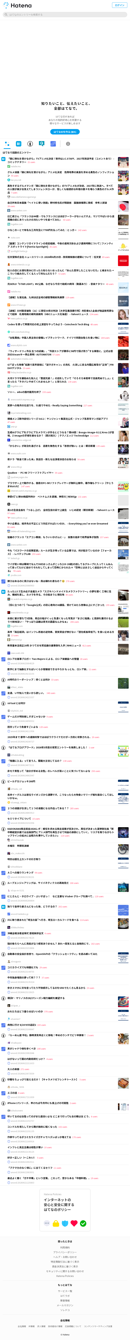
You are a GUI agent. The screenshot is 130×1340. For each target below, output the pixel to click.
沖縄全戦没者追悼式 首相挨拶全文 (25, 933)
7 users (14, 192)
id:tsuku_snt (16, 789)
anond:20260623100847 (22, 1029)
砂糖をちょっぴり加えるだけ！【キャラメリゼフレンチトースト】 (42, 1079)
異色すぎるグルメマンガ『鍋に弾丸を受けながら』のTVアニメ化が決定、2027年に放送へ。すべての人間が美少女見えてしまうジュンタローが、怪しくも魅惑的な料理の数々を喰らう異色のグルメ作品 (60, 189)
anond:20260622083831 (22, 1172)
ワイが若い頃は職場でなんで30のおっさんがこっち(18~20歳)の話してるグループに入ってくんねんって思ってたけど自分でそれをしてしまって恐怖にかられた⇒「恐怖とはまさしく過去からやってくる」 (60, 567)
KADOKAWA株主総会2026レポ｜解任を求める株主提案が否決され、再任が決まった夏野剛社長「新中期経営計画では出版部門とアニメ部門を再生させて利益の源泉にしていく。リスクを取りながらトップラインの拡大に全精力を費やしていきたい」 (60, 832)
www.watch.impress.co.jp (23, 399)
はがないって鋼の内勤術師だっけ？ (26, 1059)
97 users (11, 513)
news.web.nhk (17, 653)
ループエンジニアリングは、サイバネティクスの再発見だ (38, 883)
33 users (55, 679)
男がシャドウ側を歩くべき (21, 1048)
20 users (84, 658)
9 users (50, 716)
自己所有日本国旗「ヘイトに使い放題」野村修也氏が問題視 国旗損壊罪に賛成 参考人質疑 (57, 202)
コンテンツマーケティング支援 (98, 1326)
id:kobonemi (17, 1110)
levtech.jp (15, 558)
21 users (31, 162)
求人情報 (41, 1326)
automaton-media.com (22, 358)
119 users (70, 297)
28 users (11, 206)
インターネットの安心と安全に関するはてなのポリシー (65, 1202)
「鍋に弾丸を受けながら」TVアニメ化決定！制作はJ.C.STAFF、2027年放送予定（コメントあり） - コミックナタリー (60, 160)
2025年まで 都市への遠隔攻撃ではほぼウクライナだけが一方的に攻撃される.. (49, 737)
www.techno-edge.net (21, 440)
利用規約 (65, 1247)
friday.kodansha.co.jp (21, 372)
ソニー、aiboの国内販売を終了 (24, 392)
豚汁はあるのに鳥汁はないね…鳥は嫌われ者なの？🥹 (36, 581)
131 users (82, 496)
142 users (82, 230)
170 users (76, 1137)
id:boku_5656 (17, 1087)
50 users (66, 219)
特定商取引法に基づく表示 (65, 1261)
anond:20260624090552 (22, 721)
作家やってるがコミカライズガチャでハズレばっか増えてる (39, 1137)
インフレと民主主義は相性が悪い (25, 1147)
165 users (41, 1024)
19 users (94, 1178)
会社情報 (22, 1326)
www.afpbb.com (19, 345)
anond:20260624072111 (22, 765)
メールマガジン (65, 1305)
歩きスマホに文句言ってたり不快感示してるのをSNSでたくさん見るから (46, 987)
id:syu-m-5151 (17, 890)
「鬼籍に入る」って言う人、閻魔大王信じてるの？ (34, 760)
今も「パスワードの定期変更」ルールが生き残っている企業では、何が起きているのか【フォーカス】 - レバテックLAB (59, 552)
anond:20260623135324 (22, 982)
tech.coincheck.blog (20, 332)
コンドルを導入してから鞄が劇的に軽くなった (32, 1126)
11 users (92, 669)
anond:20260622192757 (22, 1121)
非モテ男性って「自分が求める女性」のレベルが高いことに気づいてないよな (48, 771)
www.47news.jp (18, 305)
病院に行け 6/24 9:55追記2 (21, 1024)
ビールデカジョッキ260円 (21, 781)
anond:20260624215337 (22, 697)
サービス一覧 (65, 1291)
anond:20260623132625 (22, 992)
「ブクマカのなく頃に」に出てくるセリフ (29, 1167)
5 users (83, 1079)
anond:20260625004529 (22, 663)
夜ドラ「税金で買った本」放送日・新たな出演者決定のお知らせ (41, 459)
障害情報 (65, 1300)
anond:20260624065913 (22, 812)
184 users (105, 337)
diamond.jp (16, 639)
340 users (51, 693)
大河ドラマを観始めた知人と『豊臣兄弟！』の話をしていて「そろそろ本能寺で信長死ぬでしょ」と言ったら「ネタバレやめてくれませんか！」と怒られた (60, 379)
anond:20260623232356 (22, 823)
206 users (74, 621)
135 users (100, 445)
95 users (17, 570)
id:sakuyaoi (16, 1042)
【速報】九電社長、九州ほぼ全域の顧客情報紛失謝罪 (35, 297)
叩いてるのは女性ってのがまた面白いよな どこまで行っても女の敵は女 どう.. (48, 1116)
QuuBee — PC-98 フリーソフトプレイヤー (30, 472)
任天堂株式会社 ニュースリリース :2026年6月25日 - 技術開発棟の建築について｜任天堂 (54, 257)
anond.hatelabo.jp (19, 914)
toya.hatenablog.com (21, 413)
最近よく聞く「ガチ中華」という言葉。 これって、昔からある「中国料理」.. (48, 1178)
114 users (84, 919)
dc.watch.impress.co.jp (21, 599)
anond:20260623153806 (22, 948)
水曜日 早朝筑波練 (18, 845)
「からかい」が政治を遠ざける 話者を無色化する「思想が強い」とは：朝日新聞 (51, 446)
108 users (41, 1048)
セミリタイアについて (19, 818)
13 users (14, 635)
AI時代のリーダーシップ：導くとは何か (28, 679)
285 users (74, 808)
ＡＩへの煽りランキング (20, 872)
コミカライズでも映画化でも (22, 967)
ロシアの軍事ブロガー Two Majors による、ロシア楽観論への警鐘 (43, 659)
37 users (45, 977)
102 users (62, 1126)
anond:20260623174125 (22, 937)
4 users (49, 1058)
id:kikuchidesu (17, 927)
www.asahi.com (18, 453)
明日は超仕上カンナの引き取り (24, 859)
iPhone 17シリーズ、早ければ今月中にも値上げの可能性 (38, 1103)
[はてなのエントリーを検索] (65, 14)
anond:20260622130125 (22, 1151)
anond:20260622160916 (22, 1141)
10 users (36, 818)
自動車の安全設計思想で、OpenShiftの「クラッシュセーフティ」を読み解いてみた (52, 954)
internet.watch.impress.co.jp (24, 490)
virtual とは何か (16, 703)
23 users (26, 368)
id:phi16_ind (17, 710)
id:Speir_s (15, 1005)
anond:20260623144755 (22, 971)
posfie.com (16, 575)
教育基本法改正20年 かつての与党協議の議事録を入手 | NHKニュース (44, 645)
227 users (87, 405)
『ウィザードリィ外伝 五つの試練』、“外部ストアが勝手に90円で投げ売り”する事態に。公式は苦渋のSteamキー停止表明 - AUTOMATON (60, 352)
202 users (62, 906)
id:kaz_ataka (17, 687)
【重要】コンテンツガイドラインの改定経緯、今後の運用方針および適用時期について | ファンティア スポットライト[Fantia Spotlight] (60, 245)
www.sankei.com (19, 210)
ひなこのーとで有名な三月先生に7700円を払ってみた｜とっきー (42, 230)
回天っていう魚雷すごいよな (22, 727)
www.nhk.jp (16, 466)
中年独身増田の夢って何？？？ (23, 977)
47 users (11, 422)
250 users (95, 771)
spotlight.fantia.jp (19, 251)
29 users (43, 967)
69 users (106, 257)
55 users (14, 175)
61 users (11, 527)
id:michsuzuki (17, 840)
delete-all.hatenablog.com (23, 531)
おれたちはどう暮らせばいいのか (25, 1011)
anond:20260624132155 (22, 673)
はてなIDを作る (65, 131)
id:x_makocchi (18, 853)
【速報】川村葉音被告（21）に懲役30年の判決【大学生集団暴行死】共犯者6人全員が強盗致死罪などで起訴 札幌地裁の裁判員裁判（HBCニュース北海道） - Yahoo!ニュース (60, 312)
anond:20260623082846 (22, 1053)
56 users (81, 459)
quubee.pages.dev (19, 477)
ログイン (119, 5)
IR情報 (32, 1326)
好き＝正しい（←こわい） (21, 1157)
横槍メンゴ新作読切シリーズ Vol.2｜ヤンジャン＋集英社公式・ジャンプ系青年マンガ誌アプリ (57, 418)
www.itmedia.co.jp (20, 612)
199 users (110, 605)
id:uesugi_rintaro (19, 802)
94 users (38, 872)
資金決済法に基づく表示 (65, 1266)
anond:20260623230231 (22, 877)
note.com (15, 237)
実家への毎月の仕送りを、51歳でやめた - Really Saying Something (44, 405)
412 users (86, 645)
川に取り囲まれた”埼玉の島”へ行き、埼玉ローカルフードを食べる (43, 919)
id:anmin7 (15, 1019)
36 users (53, 246)
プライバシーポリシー (65, 1252)
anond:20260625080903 (22, 585)
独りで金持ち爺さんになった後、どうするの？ (32, 906)
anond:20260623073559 (22, 1073)
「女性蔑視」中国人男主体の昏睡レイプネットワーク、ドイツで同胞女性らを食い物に (53, 337)
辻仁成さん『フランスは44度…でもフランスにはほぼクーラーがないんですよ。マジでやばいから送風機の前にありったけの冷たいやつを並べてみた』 (60, 218)
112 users (94, 435)
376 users (48, 1011)
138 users (67, 760)
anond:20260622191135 (22, 1131)
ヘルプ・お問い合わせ (65, 1257)
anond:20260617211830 (22, 1097)
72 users (62, 273)
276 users (70, 581)
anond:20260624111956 (22, 731)
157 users (104, 537)
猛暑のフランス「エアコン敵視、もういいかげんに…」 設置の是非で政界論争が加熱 (53, 537)
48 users (94, 324)
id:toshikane (16, 866)
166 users (74, 882)
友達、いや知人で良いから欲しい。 (26, 693)
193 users (46, 392)
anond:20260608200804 (22, 900)
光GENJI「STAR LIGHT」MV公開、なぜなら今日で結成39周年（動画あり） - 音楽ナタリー (56, 284)
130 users (72, 381)
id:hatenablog (17, 755)
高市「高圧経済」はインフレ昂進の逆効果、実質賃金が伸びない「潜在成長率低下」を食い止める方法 (60, 633)
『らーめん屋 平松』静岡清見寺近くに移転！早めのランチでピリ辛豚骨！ (46, 1035)
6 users (48, 933)
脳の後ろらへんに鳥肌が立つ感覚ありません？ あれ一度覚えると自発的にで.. (48, 943)
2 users (90, 1035)
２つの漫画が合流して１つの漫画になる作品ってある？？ (38, 808)
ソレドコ (65, 1310)
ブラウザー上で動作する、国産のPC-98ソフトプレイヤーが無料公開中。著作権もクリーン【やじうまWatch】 (60, 484)
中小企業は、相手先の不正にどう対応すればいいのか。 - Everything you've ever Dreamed (57, 523)
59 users (58, 472)
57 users (56, 354)
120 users (43, 726)
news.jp (14, 504)
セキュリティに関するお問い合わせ (65, 1271)
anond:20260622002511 (22, 1162)
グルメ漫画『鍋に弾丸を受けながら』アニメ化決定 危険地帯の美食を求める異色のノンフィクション (60, 173)
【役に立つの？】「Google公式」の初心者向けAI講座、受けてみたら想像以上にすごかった (56, 605)
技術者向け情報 (55, 1326)
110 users (65, 835)
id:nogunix (16, 961)
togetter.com (17, 224)
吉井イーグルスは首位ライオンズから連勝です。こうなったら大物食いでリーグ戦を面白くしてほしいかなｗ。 (60, 796)
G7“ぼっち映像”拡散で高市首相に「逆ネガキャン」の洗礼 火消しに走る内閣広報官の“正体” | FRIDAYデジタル (60, 366)
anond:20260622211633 (22, 1063)
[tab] (7, 144)
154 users (94, 314)
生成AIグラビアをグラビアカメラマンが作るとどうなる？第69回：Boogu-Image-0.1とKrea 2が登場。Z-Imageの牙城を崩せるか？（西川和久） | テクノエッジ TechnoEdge (60, 434)
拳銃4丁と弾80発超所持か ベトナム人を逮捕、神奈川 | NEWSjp (42, 496)
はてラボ (65, 1295)
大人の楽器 (13, 1069)
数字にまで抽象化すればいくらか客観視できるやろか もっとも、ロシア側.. (47, 669)
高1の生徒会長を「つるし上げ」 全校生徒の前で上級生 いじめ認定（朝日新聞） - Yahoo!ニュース (61, 510)
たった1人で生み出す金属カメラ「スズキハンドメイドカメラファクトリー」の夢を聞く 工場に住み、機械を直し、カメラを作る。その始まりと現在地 (59, 593)
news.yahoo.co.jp (19, 318)
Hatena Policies (65, 1276)
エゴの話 (12, 1092)
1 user (91, 747)
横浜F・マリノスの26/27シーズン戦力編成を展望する (36, 998)
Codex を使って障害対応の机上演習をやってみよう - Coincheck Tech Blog (48, 324)
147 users (25, 486)
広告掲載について (73, 1326)
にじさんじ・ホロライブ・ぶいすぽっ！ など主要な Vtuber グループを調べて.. (50, 896)
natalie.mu (16, 166)
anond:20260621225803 (22, 1182)
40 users (109, 284)
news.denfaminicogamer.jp (23, 197)
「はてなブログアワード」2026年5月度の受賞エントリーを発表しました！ (47, 747)
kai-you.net (16, 180)
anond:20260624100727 (22, 741)
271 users (24, 1069)
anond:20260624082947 (22, 775)
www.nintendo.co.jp (20, 264)
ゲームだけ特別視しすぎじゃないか (26, 716)
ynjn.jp (14, 426)
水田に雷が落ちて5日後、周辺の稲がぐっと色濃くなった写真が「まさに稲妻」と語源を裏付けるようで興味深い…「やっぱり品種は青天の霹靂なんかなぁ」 (60, 620)
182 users (95, 943)
